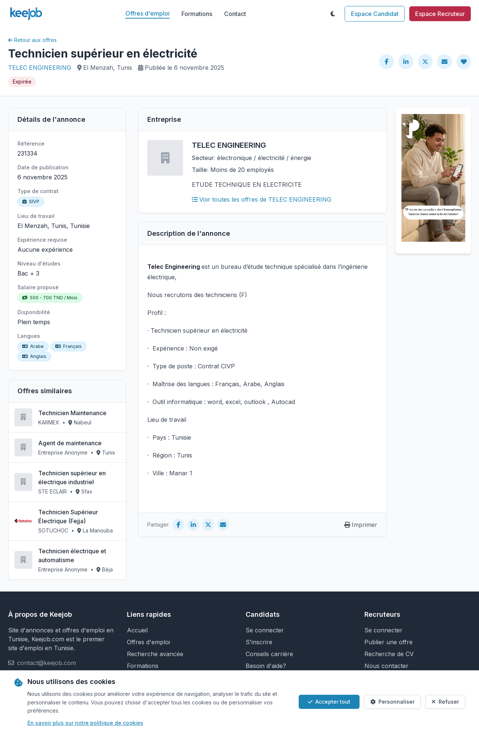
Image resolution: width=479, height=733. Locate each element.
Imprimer (360, 524)
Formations (196, 13)
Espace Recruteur (440, 13)
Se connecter (265, 630)
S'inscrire (259, 642)
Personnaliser (392, 701)
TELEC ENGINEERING (39, 67)
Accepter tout (329, 701)
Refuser (445, 701)
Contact (235, 13)
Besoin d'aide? (266, 666)
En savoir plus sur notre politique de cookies (85, 723)
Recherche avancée (155, 654)
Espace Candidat (374, 13)
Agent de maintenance (70, 443)
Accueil (137, 630)
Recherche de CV (389, 654)
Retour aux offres (32, 40)
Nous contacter (386, 666)
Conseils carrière (269, 654)
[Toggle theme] (333, 14)
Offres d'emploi (147, 13)
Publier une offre (388, 642)
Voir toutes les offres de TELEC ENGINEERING (261, 199)
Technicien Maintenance (72, 413)
